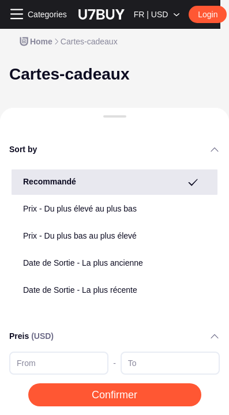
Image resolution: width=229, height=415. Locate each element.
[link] (35, 41)
